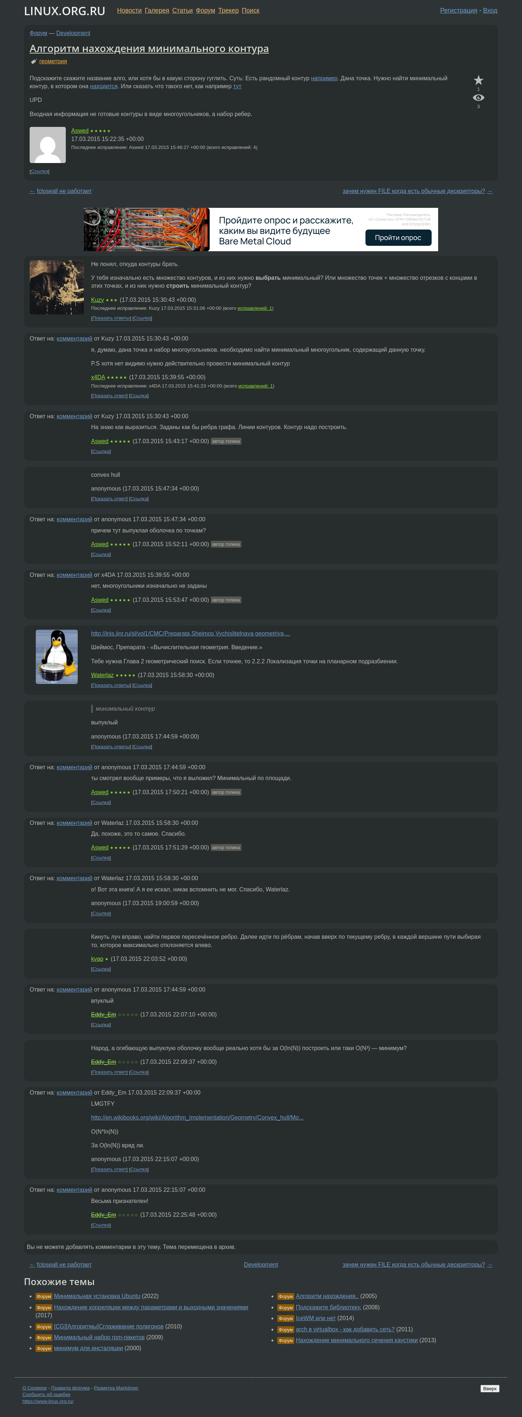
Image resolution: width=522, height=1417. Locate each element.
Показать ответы (111, 318)
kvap (97, 959)
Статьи (182, 10)
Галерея (157, 10)
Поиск (251, 10)
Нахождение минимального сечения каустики (357, 1340)
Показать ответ (110, 395)
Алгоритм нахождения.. (327, 1296)
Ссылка (39, 171)
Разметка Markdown (116, 1388)
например (324, 78)
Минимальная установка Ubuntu (97, 1296)
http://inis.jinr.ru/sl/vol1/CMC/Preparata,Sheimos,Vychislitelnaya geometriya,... (190, 633)
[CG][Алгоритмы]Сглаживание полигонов (108, 1326)
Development (73, 33)
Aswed (80, 131)
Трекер (228, 10)
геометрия (53, 61)
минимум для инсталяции (88, 1348)
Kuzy (97, 300)
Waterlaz (102, 675)
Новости (129, 10)
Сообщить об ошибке (46, 1394)
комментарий (75, 338)
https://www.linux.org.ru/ (47, 1401)
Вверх (490, 1388)
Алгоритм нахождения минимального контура (149, 48)
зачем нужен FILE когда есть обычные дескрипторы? (414, 191)
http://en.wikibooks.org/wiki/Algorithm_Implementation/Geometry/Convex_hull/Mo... (197, 1117)
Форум (205, 10)
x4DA (98, 377)
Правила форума (70, 1388)
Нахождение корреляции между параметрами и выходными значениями (151, 1307)
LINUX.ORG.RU (65, 10)
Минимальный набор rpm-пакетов (99, 1337)
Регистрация (459, 10)
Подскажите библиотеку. (328, 1307)
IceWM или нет (315, 1318)
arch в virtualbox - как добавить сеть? (345, 1329)
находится (103, 86)
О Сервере (34, 1388)
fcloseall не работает (64, 191)
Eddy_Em (103, 1014)
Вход (490, 10)
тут (237, 86)
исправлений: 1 (255, 308)
